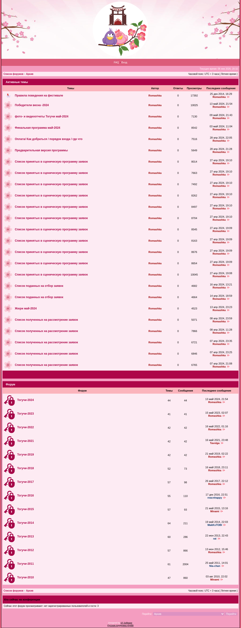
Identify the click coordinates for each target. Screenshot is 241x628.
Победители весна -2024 (32, 105)
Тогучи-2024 (25, 400)
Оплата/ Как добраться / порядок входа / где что (48, 139)
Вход (124, 62)
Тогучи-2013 (25, 536)
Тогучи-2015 (25, 509)
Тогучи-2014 (25, 522)
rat (214, 538)
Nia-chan (214, 565)
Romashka (155, 95)
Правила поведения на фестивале (39, 95)
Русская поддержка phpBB (121, 625)
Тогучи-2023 (25, 413)
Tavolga (215, 443)
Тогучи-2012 (25, 550)
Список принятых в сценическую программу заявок (51, 161)
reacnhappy (215, 497)
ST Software (126, 623)
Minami (214, 511)
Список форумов (14, 74)
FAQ (116, 62)
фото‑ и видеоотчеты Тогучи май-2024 (41, 116)
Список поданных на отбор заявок (39, 286)
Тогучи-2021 (25, 441)
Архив (29, 74)
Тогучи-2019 (25, 454)
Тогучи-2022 (25, 427)
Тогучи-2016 (25, 495)
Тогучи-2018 (25, 468)
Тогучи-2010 (25, 577)
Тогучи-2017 (25, 482)
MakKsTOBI (215, 525)
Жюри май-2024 (26, 308)
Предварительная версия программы (41, 150)
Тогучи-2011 (25, 563)
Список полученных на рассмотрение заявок (46, 319)
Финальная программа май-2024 (37, 127)
